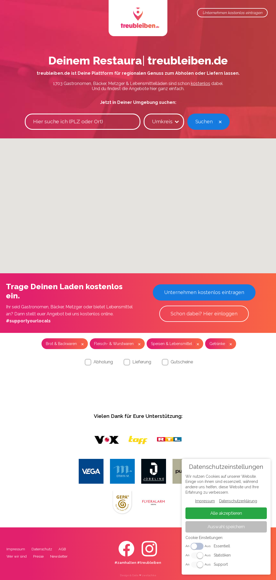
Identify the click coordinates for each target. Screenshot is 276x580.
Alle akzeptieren (226, 513)
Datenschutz (42, 549)
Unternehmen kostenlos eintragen (232, 13)
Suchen (204, 121)
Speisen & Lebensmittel (171, 344)
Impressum (15, 549)
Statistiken (222, 555)
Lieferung (141, 361)
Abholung (103, 361)
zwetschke (149, 575)
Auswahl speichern (226, 527)
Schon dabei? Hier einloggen (204, 313)
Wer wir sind (16, 556)
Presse (38, 556)
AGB (62, 549)
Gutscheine (182, 361)
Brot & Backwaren (61, 344)
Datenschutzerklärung (238, 501)
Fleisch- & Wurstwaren (114, 344)
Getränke (217, 344)
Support (221, 564)
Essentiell (222, 546)
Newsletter (59, 556)
